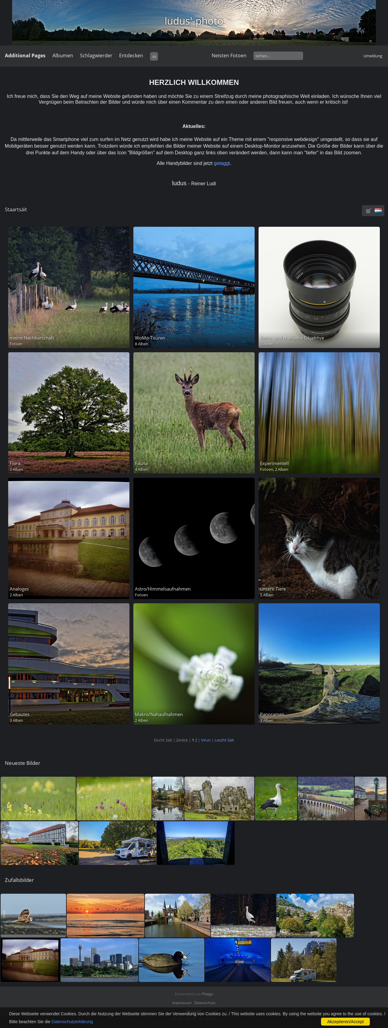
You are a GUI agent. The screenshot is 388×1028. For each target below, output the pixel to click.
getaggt (222, 163)
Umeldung (372, 56)
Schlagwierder (96, 55)
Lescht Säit (224, 740)
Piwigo (207, 993)
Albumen (62, 55)
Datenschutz (205, 1002)
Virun (206, 740)
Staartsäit (16, 209)
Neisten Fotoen (229, 55)
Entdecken (131, 55)
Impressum (182, 1002)
